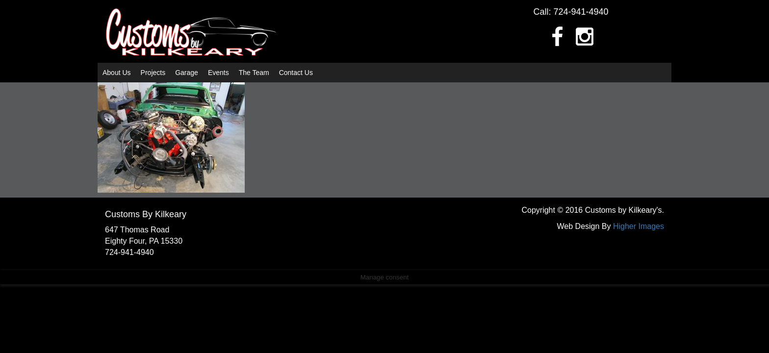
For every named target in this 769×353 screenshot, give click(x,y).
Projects (153, 72)
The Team (254, 72)
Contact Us (296, 72)
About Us (117, 72)
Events (218, 72)
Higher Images (638, 226)
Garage (186, 72)
